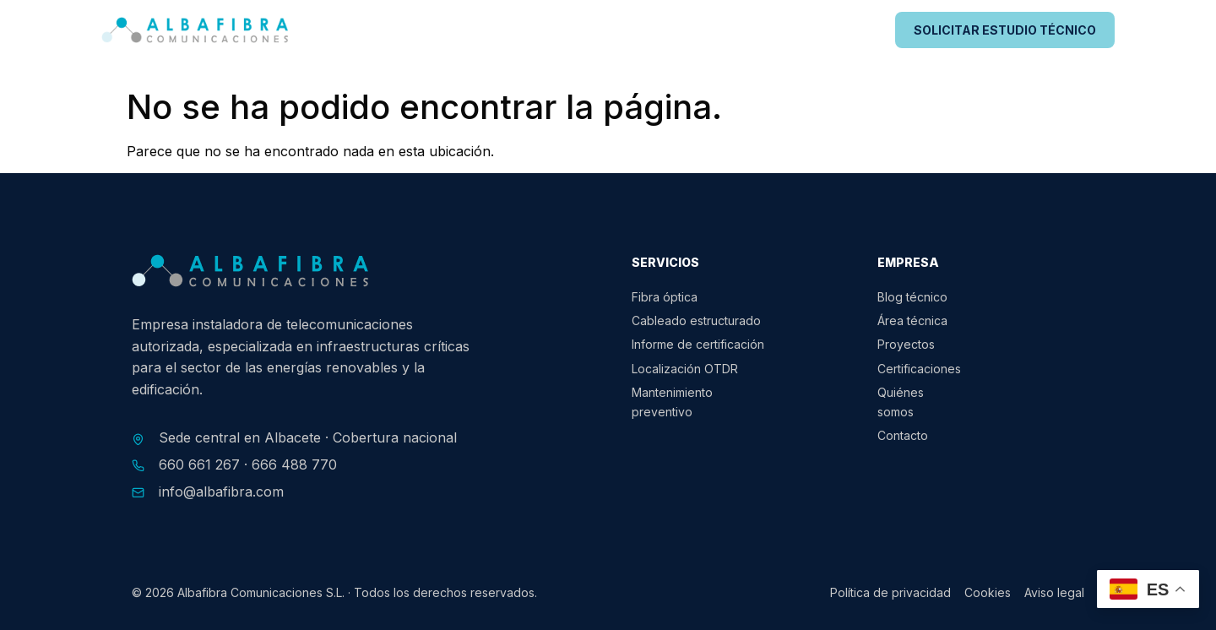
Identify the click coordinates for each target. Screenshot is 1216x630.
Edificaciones (710, 30)
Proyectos (818, 30)
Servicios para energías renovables (524, 30)
